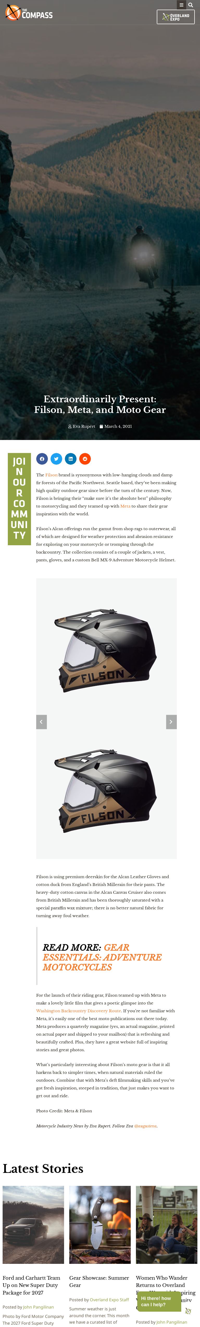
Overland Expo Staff (109, 1300)
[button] (181, 5)
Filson (51, 474)
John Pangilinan (38, 1307)
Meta (125, 506)
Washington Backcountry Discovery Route (78, 1010)
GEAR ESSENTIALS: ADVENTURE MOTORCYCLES (102, 958)
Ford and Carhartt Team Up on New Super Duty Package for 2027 (31, 1285)
